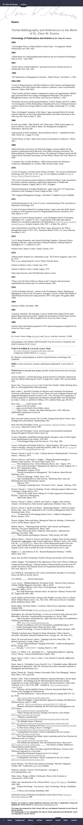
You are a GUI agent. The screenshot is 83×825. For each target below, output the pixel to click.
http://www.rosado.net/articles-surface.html (27, 760)
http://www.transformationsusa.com (35, 623)
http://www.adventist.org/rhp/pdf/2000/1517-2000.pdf (45, 704)
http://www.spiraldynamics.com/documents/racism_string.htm (34, 730)
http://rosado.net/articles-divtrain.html (25, 715)
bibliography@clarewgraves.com (46, 805)
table (19, 261)
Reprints (71, 447)
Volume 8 (63, 782)
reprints (35, 766)
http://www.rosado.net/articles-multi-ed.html (28, 755)
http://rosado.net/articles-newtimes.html (33, 740)
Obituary (47, 336)
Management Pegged (30, 385)
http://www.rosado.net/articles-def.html (61, 726)
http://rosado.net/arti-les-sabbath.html (25, 745)
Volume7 (53, 782)
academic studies (31, 364)
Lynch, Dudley (16, 583)
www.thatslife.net (26, 543)
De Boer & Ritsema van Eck (43, 610)
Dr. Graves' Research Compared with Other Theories (34, 351)
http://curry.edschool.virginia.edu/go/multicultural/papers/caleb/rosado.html (40, 719)
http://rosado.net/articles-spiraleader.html (32, 711)
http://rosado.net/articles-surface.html (25, 734)
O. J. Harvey (41, 353)
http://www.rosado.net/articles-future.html (33, 698)
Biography (36, 336)
